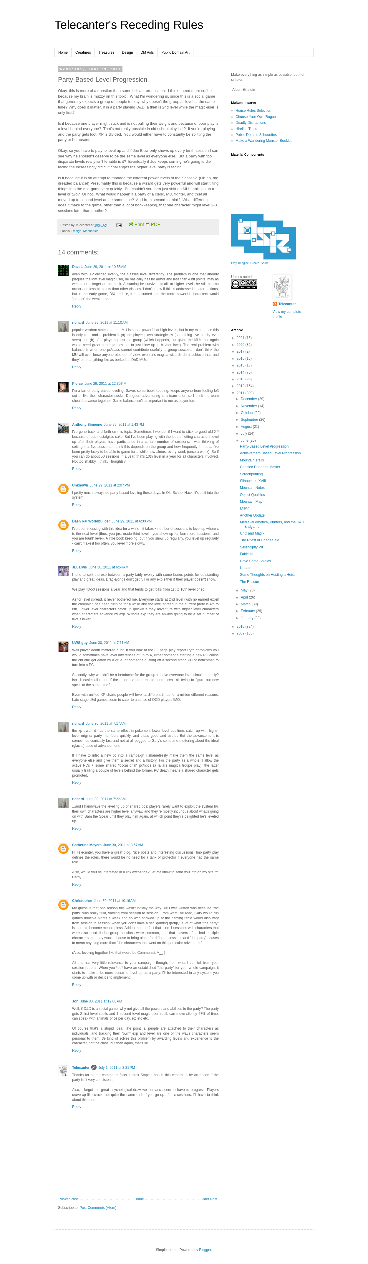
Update (245, 568)
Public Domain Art (175, 52)
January (247, 618)
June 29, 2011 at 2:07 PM (110, 485)
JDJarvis (79, 567)
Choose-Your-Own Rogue (256, 117)
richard (78, 322)
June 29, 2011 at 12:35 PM (105, 384)
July (244, 433)
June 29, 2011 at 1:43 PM (124, 425)
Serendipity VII (251, 547)
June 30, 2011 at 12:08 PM (101, 1001)
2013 (241, 379)
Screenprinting (251, 474)
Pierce (77, 384)
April (245, 597)
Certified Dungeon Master (260, 467)
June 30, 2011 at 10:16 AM (115, 901)
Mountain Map (251, 501)
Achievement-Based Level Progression (270, 453)
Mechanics (90, 231)
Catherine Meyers (87, 845)
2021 (241, 338)
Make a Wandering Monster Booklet (263, 141)
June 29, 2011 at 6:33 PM (132, 521)
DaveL (77, 267)
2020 (241, 345)
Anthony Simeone (87, 425)
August (247, 427)
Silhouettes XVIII (253, 481)
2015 (241, 365)
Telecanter (80, 1068)
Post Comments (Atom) (97, 1208)
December (249, 399)
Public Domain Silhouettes (256, 135)
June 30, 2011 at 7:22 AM (106, 799)
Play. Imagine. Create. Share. (250, 263)
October (247, 413)
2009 (241, 633)
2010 (241, 626)
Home (63, 52)
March (246, 604)
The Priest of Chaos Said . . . (262, 540)
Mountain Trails (252, 460)
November (249, 406)
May (244, 590)
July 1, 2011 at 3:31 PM (116, 1068)
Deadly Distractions (251, 123)
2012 (241, 386)
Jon (75, 1001)
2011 (241, 393)
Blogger (205, 1250)
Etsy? (244, 508)
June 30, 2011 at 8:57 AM (123, 845)
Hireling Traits (246, 129)
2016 (241, 358)
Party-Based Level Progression (264, 446)
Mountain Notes (252, 488)
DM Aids (147, 52)
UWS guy (80, 643)
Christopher (82, 901)
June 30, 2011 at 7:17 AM (106, 723)
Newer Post (68, 1199)
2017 (241, 351)
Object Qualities (252, 495)
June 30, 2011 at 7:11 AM (109, 643)
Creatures (83, 52)
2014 (241, 372)
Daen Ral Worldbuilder (91, 521)
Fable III (246, 554)
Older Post (208, 1199)
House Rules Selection (253, 111)
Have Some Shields (255, 561)
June (245, 440)
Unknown (80, 485)
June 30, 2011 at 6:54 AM (108, 567)
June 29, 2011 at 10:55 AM (105, 267)
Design (127, 52)
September (250, 420)
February (248, 611)
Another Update (252, 515)
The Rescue (249, 582)
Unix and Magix (252, 533)
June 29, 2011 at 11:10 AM (107, 322)
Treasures (107, 52)
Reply (76, 306)
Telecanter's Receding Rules (128, 24)
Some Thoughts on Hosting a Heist (267, 575)
